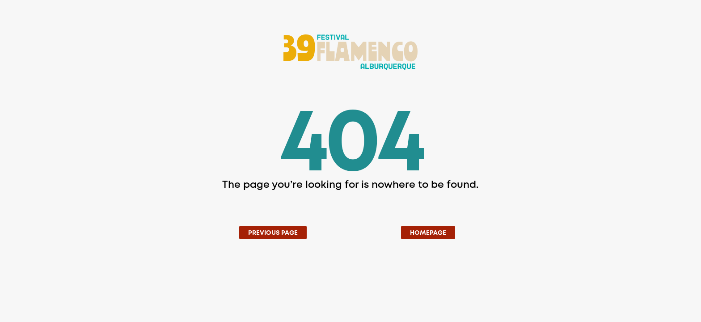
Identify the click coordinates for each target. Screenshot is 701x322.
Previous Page (273, 233)
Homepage (428, 233)
